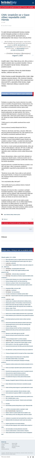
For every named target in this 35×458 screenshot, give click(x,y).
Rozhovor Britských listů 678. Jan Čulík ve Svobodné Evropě (18, 328)
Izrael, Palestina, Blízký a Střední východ (12, 214)
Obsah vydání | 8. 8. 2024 (8, 257)
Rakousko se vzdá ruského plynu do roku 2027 (15, 333)
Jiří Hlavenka (8, 268)
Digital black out (19, 410)
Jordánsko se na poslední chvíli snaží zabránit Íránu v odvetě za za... (19, 418)
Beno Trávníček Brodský (11, 410)
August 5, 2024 (17, 55)
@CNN (15, 45)
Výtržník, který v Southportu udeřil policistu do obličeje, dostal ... (19, 301)
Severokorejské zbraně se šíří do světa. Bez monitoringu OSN (18, 324)
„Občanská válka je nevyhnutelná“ (19, 274)
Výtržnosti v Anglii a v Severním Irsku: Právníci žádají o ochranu (18, 342)
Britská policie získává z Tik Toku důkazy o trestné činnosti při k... (19, 302)
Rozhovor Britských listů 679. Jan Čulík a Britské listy (16, 281)
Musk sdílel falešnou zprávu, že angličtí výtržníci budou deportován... (19, 259)
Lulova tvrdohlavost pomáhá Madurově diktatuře (22, 340)
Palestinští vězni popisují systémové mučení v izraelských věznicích (19, 371)
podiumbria (13, 263)
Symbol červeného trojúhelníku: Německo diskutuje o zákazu (18, 391)
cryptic (12, 299)
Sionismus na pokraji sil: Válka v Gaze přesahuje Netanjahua (18, 283)
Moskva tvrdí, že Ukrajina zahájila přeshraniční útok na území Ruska (19, 313)
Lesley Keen (8, 263)
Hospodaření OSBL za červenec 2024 (13, 288)
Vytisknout (4, 219)
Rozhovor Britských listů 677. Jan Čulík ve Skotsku (16, 338)
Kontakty (3, 444)
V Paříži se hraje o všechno (11, 326)
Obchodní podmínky (5, 449)
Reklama (3, 447)
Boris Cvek (8, 270)
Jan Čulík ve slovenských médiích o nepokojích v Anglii (17, 409)
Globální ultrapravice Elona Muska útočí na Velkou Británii (17, 356)
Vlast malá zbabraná (16, 292)
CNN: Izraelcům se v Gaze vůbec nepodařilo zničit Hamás (17, 344)
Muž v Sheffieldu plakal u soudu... (12, 398)
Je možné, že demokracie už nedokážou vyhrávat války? (17, 293)
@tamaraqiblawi (21, 48)
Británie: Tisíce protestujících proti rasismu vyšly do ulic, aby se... (19, 261)
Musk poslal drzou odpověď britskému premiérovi (16, 373)
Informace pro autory (16, 446)
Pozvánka (8, 403)
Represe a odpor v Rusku (11, 308)
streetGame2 (13, 290)
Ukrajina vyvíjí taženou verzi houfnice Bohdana (15, 423)
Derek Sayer (8, 275)
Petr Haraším (8, 292)
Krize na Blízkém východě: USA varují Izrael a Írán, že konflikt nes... (19, 306)
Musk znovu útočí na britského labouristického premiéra (17, 374)
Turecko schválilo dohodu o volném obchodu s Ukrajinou (17, 430)
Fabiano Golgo (9, 340)
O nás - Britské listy (5, 443)
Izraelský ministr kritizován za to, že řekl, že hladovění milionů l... (19, 279)
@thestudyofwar (9, 46)
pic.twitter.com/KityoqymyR (17, 50)
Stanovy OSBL (14, 443)
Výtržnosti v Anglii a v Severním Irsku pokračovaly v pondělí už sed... (19, 396)
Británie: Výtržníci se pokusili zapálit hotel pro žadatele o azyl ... (18, 412)
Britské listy (14, 3)
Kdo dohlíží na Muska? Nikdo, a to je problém (15, 358)
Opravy (2, 446)
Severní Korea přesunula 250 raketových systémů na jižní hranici (19, 322)
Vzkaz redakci (14, 444)
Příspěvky (14, 447)
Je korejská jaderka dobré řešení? (18, 268)
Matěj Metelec (8, 274)
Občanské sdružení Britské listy (15, 452)
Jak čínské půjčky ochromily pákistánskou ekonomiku (16, 428)
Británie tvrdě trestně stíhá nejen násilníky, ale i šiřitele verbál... (18, 304)
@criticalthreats (21, 45)
